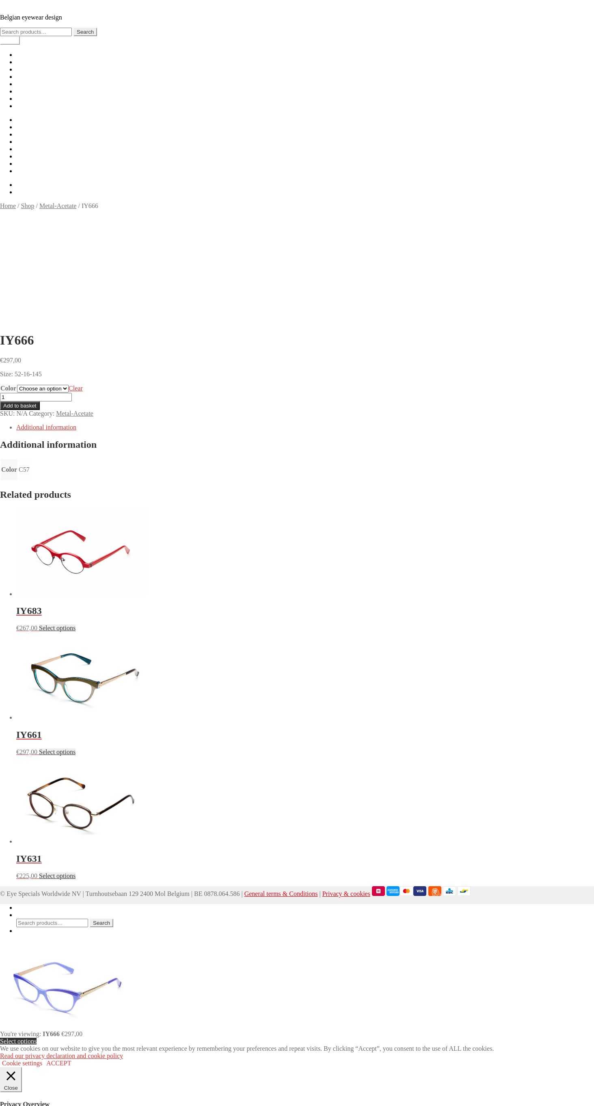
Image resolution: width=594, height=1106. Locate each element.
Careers (26, 98)
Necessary (23, 1042)
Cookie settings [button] (22, 955)
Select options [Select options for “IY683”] (57, 520)
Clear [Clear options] (76, 281)
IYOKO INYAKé (22, 3)
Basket (27, 823)
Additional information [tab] (46, 320)
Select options (18, 933)
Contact (26, 105)
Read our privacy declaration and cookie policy (61, 948)
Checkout (28, 83)
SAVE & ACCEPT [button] (24, 1102)
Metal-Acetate (58, 205)
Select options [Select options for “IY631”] (57, 768)
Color (8, 281)
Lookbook (29, 69)
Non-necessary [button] (19, 1072)
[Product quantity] (36, 290)
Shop (23, 62)
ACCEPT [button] (58, 955)
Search (85, 32)
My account (31, 91)
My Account (32, 800)
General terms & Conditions (281, 786)
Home (24, 54)
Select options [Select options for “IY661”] (57, 644)
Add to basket (20, 298)
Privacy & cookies (346, 786)
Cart (22, 76)
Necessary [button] (13, 1034)
